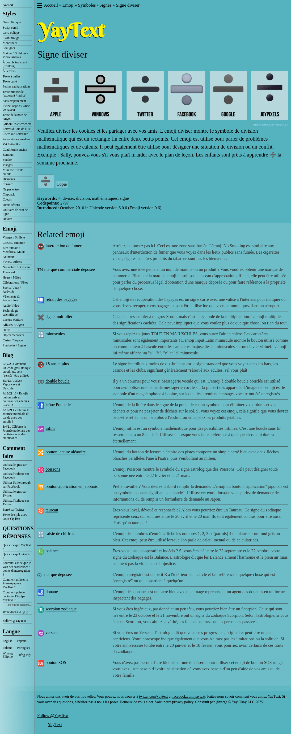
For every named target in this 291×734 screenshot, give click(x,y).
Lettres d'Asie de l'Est (17, 129)
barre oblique (11, 32)
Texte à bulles (11, 76)
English (7, 641)
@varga (221, 702)
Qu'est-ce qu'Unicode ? (16, 556)
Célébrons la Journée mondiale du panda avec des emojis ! (16, 415)
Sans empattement (14, 101)
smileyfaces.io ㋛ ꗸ (15, 612)
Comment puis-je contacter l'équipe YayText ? (14, 596)
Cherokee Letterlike (15, 134)
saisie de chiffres (59, 533)
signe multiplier (58, 316)
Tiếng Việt (24, 655)
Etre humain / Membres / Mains (14, 249)
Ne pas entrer (11, 189)
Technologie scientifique (10, 312)
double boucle (57, 381)
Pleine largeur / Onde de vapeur (16, 107)
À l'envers (9, 71)
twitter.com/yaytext (153, 696)
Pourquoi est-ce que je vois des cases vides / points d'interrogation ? (17, 568)
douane (51, 591)
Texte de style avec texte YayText (15, 516)
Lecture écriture (13, 320)
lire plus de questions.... (19, 604)
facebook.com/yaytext (188, 696)
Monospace (10, 43)
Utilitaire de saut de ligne (15, 211)
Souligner (9, 48)
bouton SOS (55, 662)
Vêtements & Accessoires (11, 298)
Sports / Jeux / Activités (12, 289)
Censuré (8, 184)
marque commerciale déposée (69, 269)
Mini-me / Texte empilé (13, 172)
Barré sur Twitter (13, 509)
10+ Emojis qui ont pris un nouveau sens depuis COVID (16, 399)
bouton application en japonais (71, 486)
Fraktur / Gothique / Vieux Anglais (15, 55)
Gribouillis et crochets (17, 124)
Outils (6, 330)
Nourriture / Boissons (16, 267)
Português (23, 648)
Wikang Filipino (8, 655)
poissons (52, 469)
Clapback (9, 194)
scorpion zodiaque (61, 609)
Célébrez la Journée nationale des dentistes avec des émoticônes (16, 432)
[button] (39, 6)
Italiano (7, 648)
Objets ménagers (13, 335)
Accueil (8, 5)
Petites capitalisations (16, 86)
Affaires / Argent (13, 325)
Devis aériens (11, 205)
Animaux (9, 257)
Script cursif (10, 27)
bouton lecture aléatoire (65, 452)
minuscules (55, 334)
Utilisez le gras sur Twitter (15, 493)
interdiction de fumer (63, 246)
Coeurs (7, 199)
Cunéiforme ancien (15, 149)
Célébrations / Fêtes (15, 282)
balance (51, 551)
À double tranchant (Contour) (15, 64)
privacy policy (182, 702)
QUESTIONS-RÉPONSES (17, 532)
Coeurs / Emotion (14, 243)
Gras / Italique (12, 22)
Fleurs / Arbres (12, 262)
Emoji (9, 229)
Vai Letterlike (11, 144)
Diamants (9, 179)
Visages (7, 165)
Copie (62, 184)
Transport (9, 272)
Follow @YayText (14, 621)
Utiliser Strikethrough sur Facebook (17, 484)
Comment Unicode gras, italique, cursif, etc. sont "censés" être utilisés (17, 369)
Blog (8, 355)
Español (22, 641)
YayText (55, 724)
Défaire (7, 219)
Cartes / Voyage (13, 340)
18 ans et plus (57, 364)
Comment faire (14, 452)
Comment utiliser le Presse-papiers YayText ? (15, 583)
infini (50, 428)
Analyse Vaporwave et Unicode (12, 384)
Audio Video (11, 305)
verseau (51, 632)
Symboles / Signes (14, 345)
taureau (51, 510)
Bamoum (8, 155)
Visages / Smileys (14, 237)
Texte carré (10, 81)
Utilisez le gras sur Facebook (15, 466)
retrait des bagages (61, 299)
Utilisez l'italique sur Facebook (16, 475)
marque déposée (58, 574)
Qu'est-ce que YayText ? (17, 547)
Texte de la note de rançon (15, 116)
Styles (9, 13)
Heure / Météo (12, 277)
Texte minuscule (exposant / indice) (14, 93)
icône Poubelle (58, 404)
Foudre (7, 160)
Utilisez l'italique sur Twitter (16, 502)
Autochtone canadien (16, 139)
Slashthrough (11, 38)
